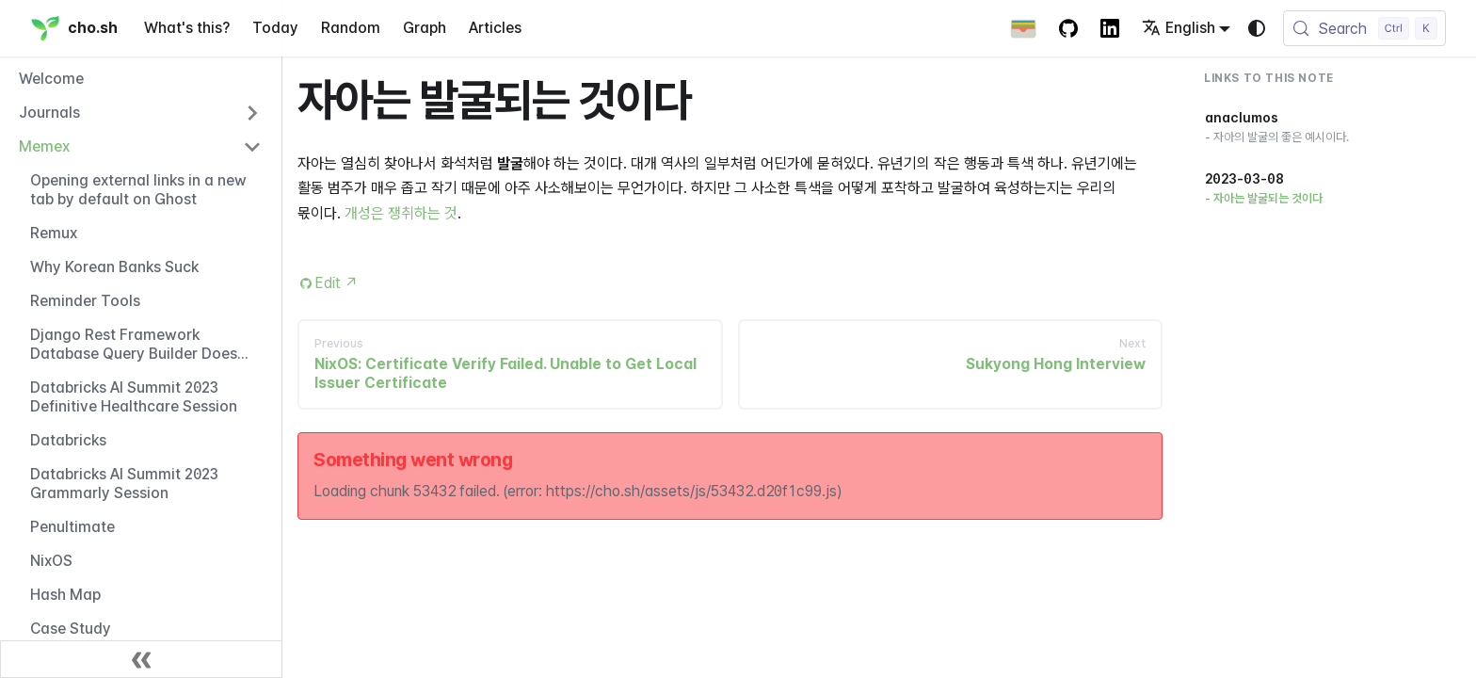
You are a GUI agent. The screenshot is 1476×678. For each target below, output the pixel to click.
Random (350, 28)
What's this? (187, 28)
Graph (424, 28)
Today (275, 28)
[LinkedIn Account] (1110, 28)
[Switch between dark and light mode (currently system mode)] (1257, 28)
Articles (495, 28)
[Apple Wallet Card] (1023, 28)
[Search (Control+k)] (1364, 28)
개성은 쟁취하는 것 (401, 213)
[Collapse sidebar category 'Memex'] (252, 147)
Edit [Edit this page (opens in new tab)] (336, 283)
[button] (140, 113)
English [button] (1178, 28)
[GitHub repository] (1068, 28)
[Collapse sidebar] (141, 659)
